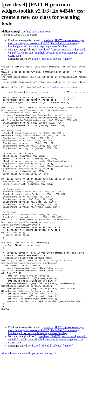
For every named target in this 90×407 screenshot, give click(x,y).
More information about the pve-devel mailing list (28, 404)
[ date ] (36, 58)
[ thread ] (46, 58)
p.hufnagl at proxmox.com (35, 31)
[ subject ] (56, 58)
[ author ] (68, 58)
